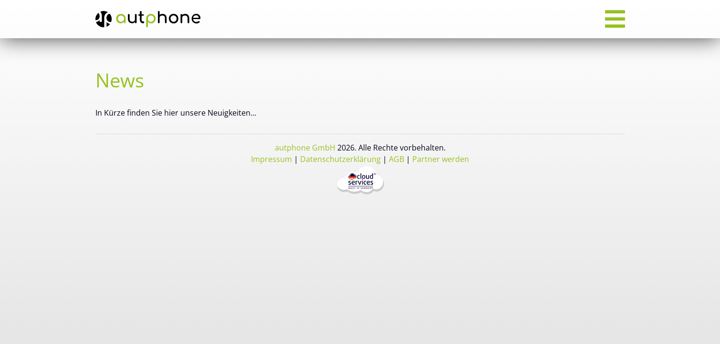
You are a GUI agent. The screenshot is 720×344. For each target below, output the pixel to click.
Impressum (271, 159)
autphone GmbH (305, 147)
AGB (396, 159)
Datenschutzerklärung (340, 159)
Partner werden (440, 159)
